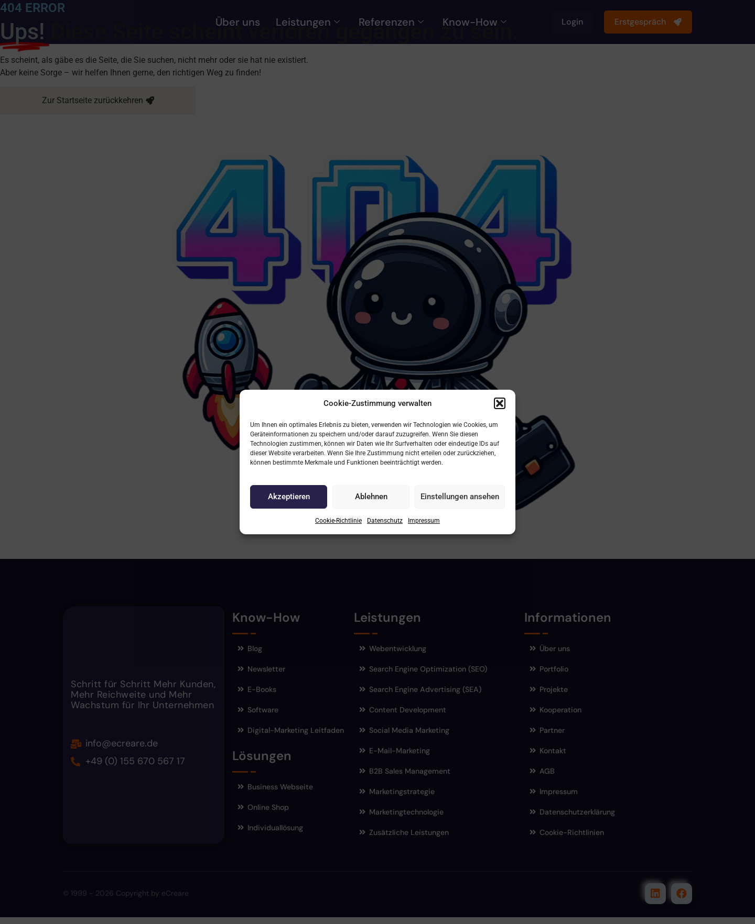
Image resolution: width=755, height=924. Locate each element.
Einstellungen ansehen (459, 496)
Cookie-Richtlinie (338, 520)
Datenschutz (385, 520)
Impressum (424, 520)
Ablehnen (371, 496)
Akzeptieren (289, 496)
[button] (499, 403)
